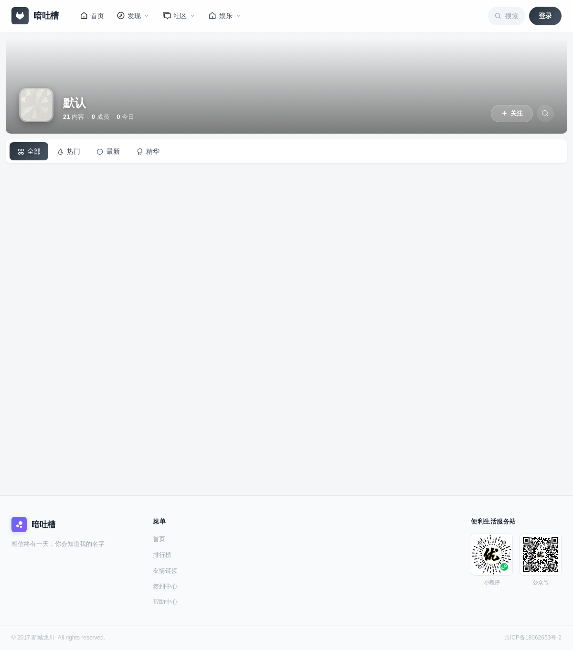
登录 (545, 16)
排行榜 (162, 554)
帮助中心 (165, 601)
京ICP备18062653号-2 (533, 637)
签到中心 (165, 586)
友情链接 (165, 570)
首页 (159, 539)
